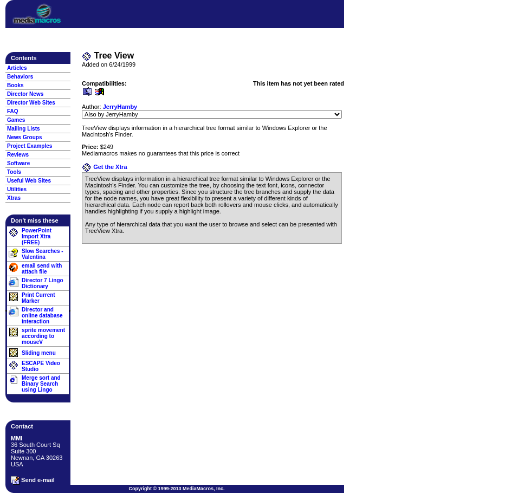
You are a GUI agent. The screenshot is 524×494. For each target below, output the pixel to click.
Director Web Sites (31, 103)
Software (18, 163)
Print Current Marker (38, 298)
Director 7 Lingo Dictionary (42, 283)
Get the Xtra (104, 167)
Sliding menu (39, 353)
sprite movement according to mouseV (43, 336)
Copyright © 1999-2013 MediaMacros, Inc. (176, 488)
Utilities (17, 189)
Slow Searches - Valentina (42, 254)
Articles (17, 68)
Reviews (18, 155)
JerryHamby (120, 106)
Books (15, 85)
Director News (25, 94)
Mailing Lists (23, 129)
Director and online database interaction (42, 315)
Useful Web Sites (29, 181)
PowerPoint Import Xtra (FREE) (36, 236)
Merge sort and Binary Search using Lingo (41, 384)
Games (16, 120)
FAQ (12, 111)
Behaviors (20, 77)
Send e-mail (33, 480)
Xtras (14, 198)
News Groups (24, 137)
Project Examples (29, 146)
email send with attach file (42, 269)
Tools (14, 172)
